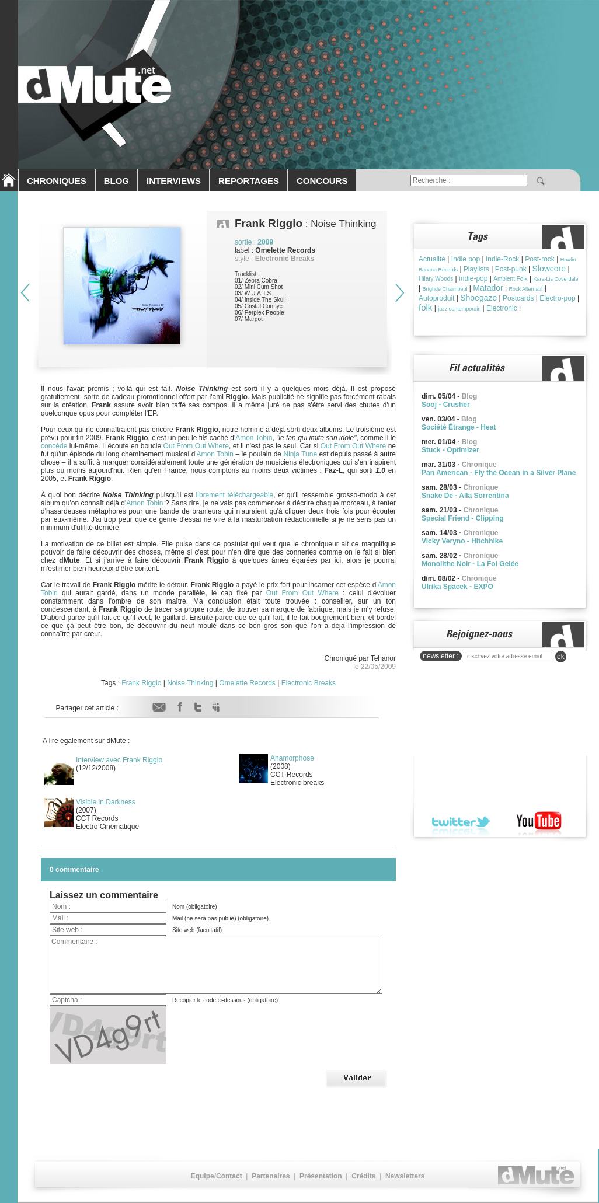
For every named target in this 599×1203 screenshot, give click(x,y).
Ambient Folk (510, 279)
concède (54, 446)
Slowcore (549, 268)
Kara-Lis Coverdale (555, 279)
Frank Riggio (141, 683)
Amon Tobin (253, 438)
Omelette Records (247, 683)
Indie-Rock (502, 259)
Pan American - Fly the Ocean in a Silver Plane (499, 473)
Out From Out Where (196, 446)
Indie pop (465, 259)
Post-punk (511, 269)
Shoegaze (478, 297)
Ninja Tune (301, 454)
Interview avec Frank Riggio (119, 760)
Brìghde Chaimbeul (444, 289)
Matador (488, 287)
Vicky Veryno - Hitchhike (462, 541)
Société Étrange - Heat (459, 427)
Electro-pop (557, 298)
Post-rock (540, 259)
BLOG (116, 181)
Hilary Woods (436, 279)
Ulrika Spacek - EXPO (457, 587)
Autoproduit (436, 298)
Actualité (432, 259)
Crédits (363, 1176)
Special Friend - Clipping (463, 518)
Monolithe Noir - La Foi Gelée (470, 564)
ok (561, 657)
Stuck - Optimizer (450, 450)
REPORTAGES (248, 181)
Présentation (321, 1176)
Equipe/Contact (216, 1176)
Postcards (518, 298)
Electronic (501, 308)
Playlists (476, 269)
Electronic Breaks (308, 683)
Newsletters (404, 1176)
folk (425, 307)
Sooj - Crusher (446, 404)
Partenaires (271, 1176)
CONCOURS (322, 181)
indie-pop (473, 278)
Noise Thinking (190, 683)
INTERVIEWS (174, 181)
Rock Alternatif (525, 289)
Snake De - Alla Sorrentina (465, 495)
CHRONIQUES (56, 181)
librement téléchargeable (235, 495)
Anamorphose (292, 758)
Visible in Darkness (105, 802)
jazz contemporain (459, 309)
